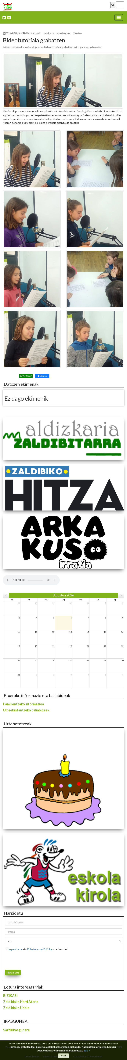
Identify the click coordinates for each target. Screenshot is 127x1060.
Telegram (42, 376)
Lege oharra (15, 949)
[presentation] (27, 959)
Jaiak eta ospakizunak (56, 33)
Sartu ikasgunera (16, 1030)
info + (87, 1050)
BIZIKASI (10, 995)
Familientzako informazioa (23, 704)
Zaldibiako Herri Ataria (20, 1002)
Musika (77, 33)
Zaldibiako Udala (16, 1008)
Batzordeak (33, 33)
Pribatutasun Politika (39, 949)
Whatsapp (26, 375)
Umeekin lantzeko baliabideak (26, 710)
